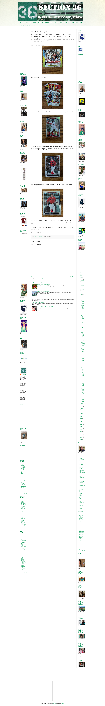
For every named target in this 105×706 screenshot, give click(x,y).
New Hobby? (23, 480)
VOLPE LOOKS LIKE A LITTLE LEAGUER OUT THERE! (23, 552)
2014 (81, 429)
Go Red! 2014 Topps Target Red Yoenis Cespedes (46, 306)
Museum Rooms (81, 479)
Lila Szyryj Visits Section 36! (82, 298)
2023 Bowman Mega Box (82, 369)
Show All (25, 493)
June (82, 403)
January (82, 413)
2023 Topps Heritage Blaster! (82, 390)
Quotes (81, 484)
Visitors (56, 22)
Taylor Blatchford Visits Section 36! (82, 344)
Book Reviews (48, 22)
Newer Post (33, 276)
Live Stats (81, 468)
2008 (81, 439)
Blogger (62, 703)
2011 (81, 434)
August (82, 291)
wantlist (81, 508)
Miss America (75, 22)
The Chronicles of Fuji (23, 516)
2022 (81, 416)
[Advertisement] (52, 324)
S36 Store (28, 22)
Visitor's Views (81, 491)
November (83, 283)
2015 (81, 428)
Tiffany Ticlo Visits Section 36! (82, 334)
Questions (81, 482)
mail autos (81, 499)
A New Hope (23, 518)
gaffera (54, 703)
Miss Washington (82, 477)
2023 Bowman (36, 237)
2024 (81, 277)
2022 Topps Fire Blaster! (82, 350)
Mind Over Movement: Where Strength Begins (81, 526)
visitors (81, 506)
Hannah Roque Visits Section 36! (43, 284)
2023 (81, 279)
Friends (28, 25)
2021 (81, 418)
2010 (81, 436)
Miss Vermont (82, 475)
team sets (81, 505)
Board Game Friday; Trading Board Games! (23, 503)
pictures (81, 501)
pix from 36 (82, 502)
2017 (81, 424)
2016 (81, 426)
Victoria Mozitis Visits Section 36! (82, 374)
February (82, 410)
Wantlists (67, 22)
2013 (81, 431)
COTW (81, 458)
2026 (81, 274)
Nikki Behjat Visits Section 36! (82, 317)
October (82, 285)
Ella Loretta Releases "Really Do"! (81, 518)
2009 (81, 437)
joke (80, 497)
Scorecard (40, 22)
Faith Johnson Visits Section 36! (82, 384)
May (82, 405)
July (81, 294)
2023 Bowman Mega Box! (82, 339)
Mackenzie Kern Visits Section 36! (82, 307)
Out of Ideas (23, 484)
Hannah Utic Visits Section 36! (82, 364)
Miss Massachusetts (82, 472)
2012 (81, 432)
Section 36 (24, 374)
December (83, 280)
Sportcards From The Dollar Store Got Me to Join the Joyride (23, 561)
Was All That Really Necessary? (43, 291)
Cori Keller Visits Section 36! (82, 354)
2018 (81, 423)
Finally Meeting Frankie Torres (23, 545)
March (82, 408)
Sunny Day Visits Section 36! (82, 395)
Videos (22, 25)
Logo (61, 22)
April (82, 406)
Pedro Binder (82, 481)
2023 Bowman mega (42, 237)
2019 (81, 421)
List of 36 (81, 465)
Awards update (23, 508)
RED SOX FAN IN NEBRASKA (23, 472)
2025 (81, 275)
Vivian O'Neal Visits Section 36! (82, 328)
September (82, 289)
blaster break (48, 237)
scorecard (81, 504)
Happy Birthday (81, 463)
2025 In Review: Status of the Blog (38, 302)
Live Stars (81, 467)
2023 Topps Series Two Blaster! (82, 323)
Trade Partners (81, 489)
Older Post (72, 276)
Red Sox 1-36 (82, 485)
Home (21, 22)
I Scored (81, 464)
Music (81, 22)
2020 (81, 419)
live (80, 498)
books (81, 495)
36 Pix (34, 22)
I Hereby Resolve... (35, 298)
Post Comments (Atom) (40, 278)
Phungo (22, 510)
